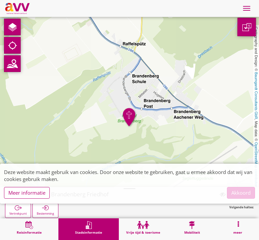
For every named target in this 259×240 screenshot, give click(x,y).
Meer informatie (26, 192)
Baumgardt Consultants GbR (256, 95)
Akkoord (241, 192)
